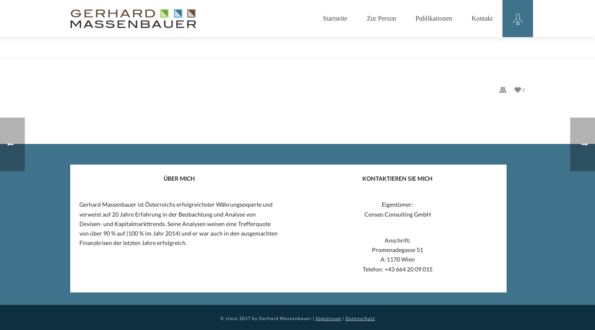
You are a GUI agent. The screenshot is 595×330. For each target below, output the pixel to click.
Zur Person (381, 18)
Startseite (335, 18)
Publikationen (433, 18)
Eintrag (505, 49)
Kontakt (482, 18)
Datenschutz (360, 318)
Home (483, 49)
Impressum (328, 318)
